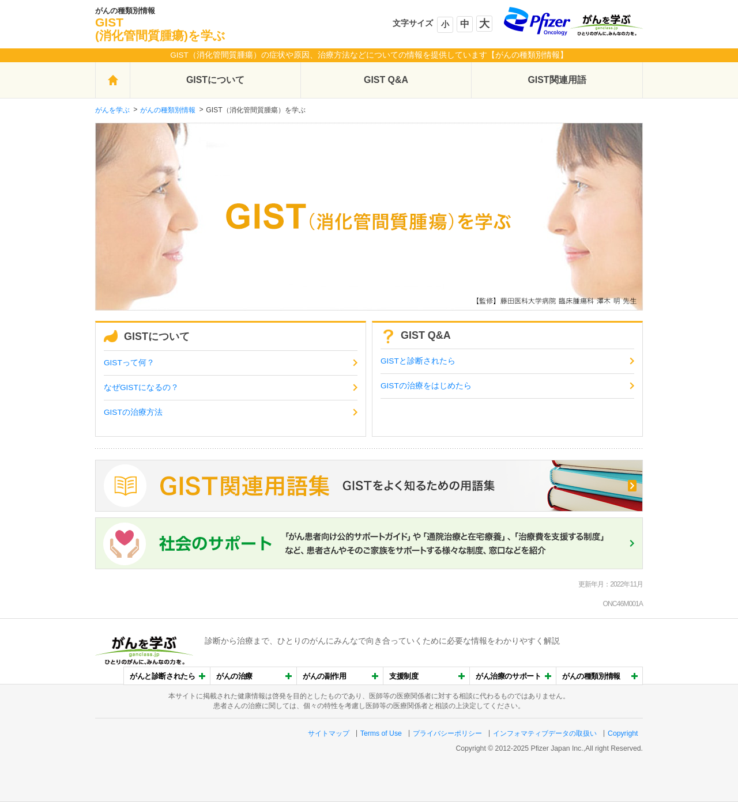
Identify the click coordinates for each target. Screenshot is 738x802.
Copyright (623, 733)
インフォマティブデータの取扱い (545, 733)
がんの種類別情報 (167, 110)
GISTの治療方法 (133, 412)
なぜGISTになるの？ (141, 387)
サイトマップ (328, 733)
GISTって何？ (129, 362)
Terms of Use (381, 733)
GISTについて (215, 80)
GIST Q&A (386, 80)
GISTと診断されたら (418, 361)
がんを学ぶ (112, 110)
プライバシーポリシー (447, 733)
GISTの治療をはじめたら (426, 385)
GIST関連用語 (557, 80)
